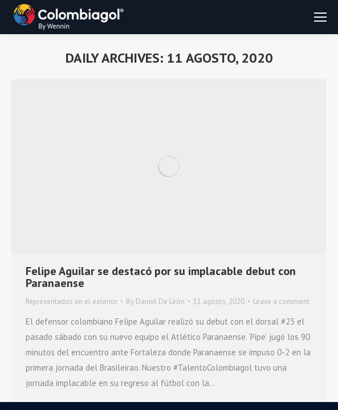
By (155, 301)
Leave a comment (281, 301)
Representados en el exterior (71, 301)
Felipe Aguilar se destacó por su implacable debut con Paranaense (161, 277)
